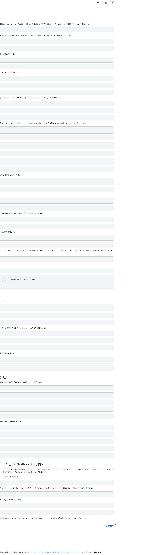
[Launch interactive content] (98, 2)
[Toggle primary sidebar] (33, 2)
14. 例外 (5, 72)
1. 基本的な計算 (8, 19)
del (56, 261)
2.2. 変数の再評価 (124, 10)
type (42, 59)
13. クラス (6, 69)
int (64, 59)
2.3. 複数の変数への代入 (127, 13)
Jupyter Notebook (8, 99)
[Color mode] (113, 2)
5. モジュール (7, 32)
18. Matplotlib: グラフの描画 (12, 91)
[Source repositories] (102, 2)
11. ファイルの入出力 (10, 63)
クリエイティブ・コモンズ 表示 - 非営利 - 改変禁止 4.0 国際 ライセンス (96, 550)
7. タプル (6, 44)
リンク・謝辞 (7, 103)
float (45, 206)
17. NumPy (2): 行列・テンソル (13, 87)
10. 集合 (5, 54)
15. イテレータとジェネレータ (13, 76)
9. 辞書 (5, 51)
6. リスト (6, 41)
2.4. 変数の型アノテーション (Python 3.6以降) (131, 17)
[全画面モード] (109, 2)
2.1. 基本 (121, 6)
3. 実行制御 (6, 26)
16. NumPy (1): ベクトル (11, 84)
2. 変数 (5, 23)
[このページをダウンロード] (106, 2)
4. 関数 (5, 29)
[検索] (14, 11)
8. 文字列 (6, 47)
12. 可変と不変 (7, 66)
